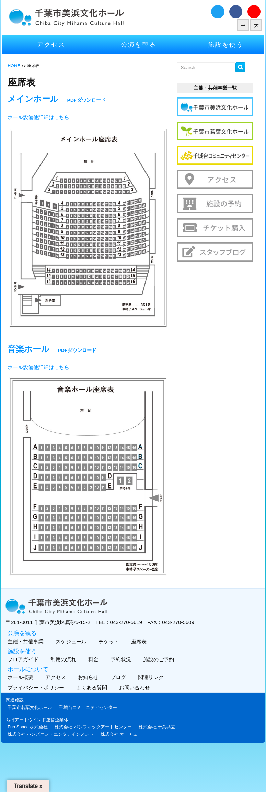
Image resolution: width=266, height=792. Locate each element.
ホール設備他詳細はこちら (39, 117)
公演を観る (139, 44)
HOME (14, 65)
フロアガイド (23, 658)
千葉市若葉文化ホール (30, 705)
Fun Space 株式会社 (28, 725)
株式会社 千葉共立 (157, 725)
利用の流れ (63, 658)
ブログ (118, 676)
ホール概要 (20, 676)
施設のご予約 (158, 658)
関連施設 (15, 698)
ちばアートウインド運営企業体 (38, 718)
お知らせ (88, 676)
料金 (93, 658)
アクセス (51, 44)
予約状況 (120, 658)
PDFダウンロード (87, 100)
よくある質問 (93, 686)
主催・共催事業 (25, 640)
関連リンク (150, 676)
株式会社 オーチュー (121, 732)
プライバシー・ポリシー (37, 686)
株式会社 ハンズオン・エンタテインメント (51, 732)
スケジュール (71, 640)
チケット (108, 640)
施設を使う (225, 44)
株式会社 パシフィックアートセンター (93, 725)
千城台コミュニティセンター (89, 705)
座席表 (138, 640)
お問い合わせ (136, 686)
